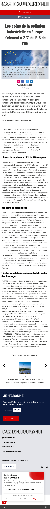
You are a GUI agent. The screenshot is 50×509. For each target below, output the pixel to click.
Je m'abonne (25, 13)
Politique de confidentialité (12, 451)
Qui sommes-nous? (8, 438)
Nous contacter (8, 446)
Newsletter (25, 17)
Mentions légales (8, 442)
